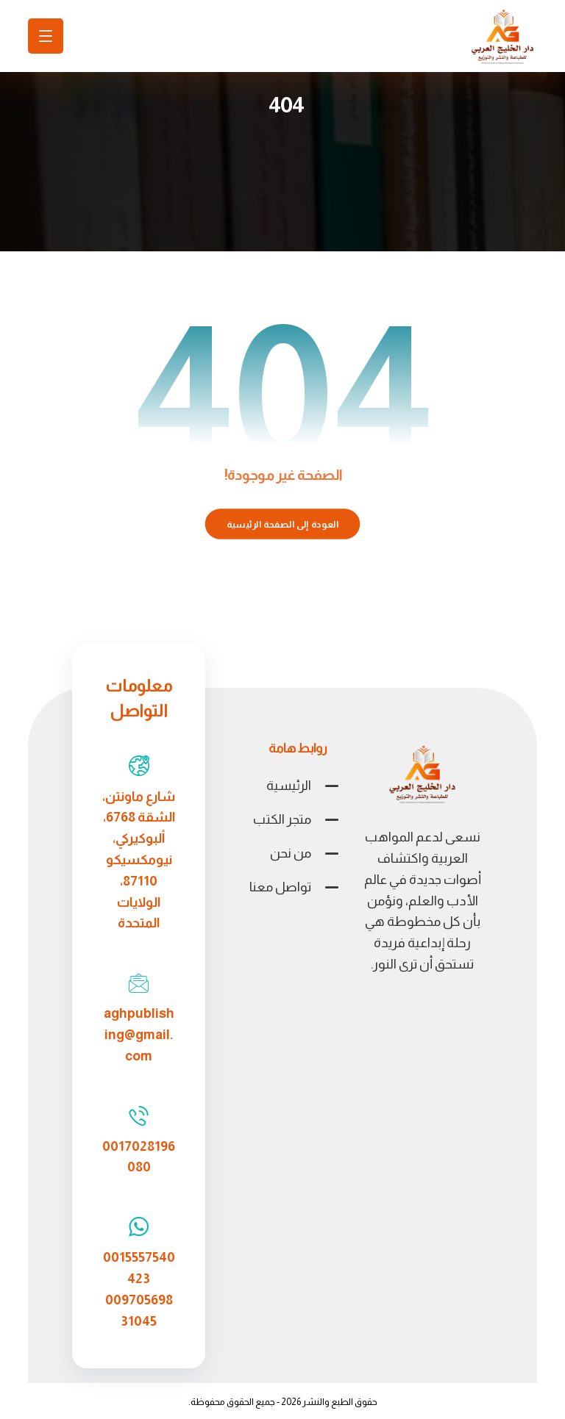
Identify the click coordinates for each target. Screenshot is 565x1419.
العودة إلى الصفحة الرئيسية (283, 524)
